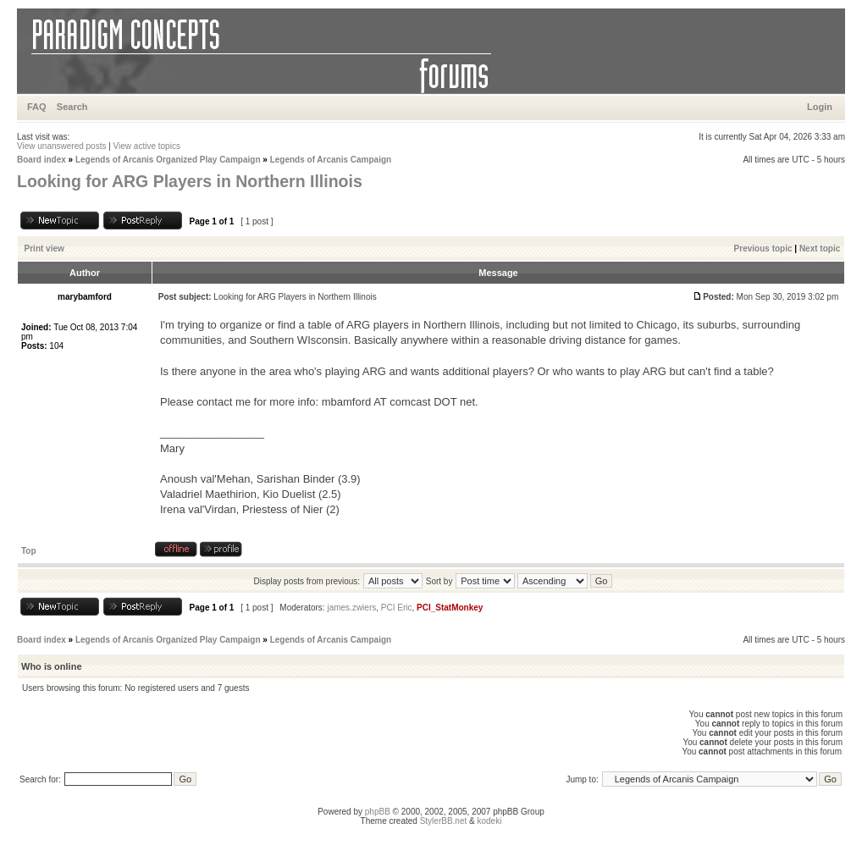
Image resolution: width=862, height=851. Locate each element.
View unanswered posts (61, 146)
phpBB (377, 811)
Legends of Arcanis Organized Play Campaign (168, 159)
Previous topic (763, 248)
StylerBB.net (443, 821)
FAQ (37, 107)
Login (819, 107)
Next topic (819, 248)
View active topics (146, 146)
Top (28, 550)
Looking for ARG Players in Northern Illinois (189, 181)
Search (72, 107)
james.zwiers (351, 607)
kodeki (489, 821)
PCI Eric (396, 607)
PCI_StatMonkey (450, 607)
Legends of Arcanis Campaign (331, 159)
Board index (41, 159)
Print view (44, 248)
